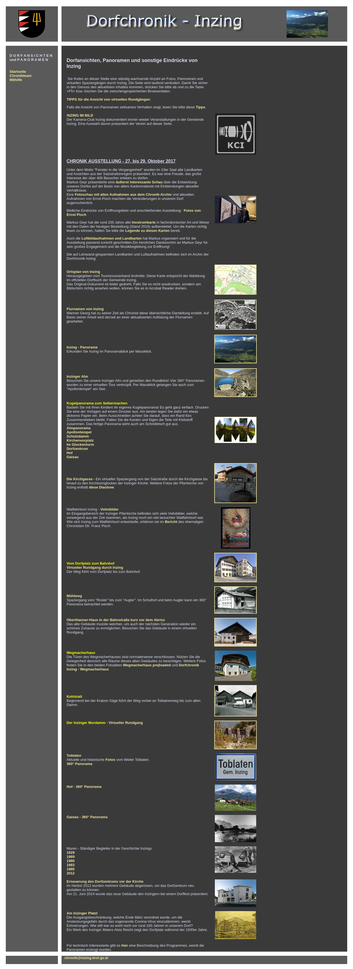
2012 (70, 873)
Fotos (110, 760)
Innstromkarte (144, 222)
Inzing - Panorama (81, 347)
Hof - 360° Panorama (83, 787)
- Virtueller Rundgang (124, 723)
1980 (70, 861)
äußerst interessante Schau (139, 182)
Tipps (200, 107)
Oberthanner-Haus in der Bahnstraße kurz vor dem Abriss (115, 620)
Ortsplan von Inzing (83, 272)
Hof (69, 453)
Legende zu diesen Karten (147, 231)
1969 (70, 857)
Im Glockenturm (80, 444)
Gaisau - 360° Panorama (86, 817)
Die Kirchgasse (79, 479)
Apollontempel (78, 432)
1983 (70, 865)
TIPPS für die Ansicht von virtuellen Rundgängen (108, 99)
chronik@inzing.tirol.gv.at (86, 958)
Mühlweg (74, 596)
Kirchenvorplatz (79, 440)
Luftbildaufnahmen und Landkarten (112, 238)
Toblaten (73, 755)
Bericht (171, 522)
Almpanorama (78, 428)
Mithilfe (16, 80)
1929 (70, 852)
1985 (70, 869)
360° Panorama (79, 764)
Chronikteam (20, 76)
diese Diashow (101, 487)
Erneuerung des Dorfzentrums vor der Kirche (104, 881)
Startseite (18, 71)
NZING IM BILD (80, 115)
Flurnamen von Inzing (84, 309)
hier (124, 945)
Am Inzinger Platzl (81, 913)
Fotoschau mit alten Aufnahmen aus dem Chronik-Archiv (123, 194)
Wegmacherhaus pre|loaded (147, 665)
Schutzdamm (77, 436)
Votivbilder (109, 509)
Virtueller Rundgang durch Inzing (94, 567)
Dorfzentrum (77, 449)
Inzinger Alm (77, 376)
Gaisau (72, 457)
